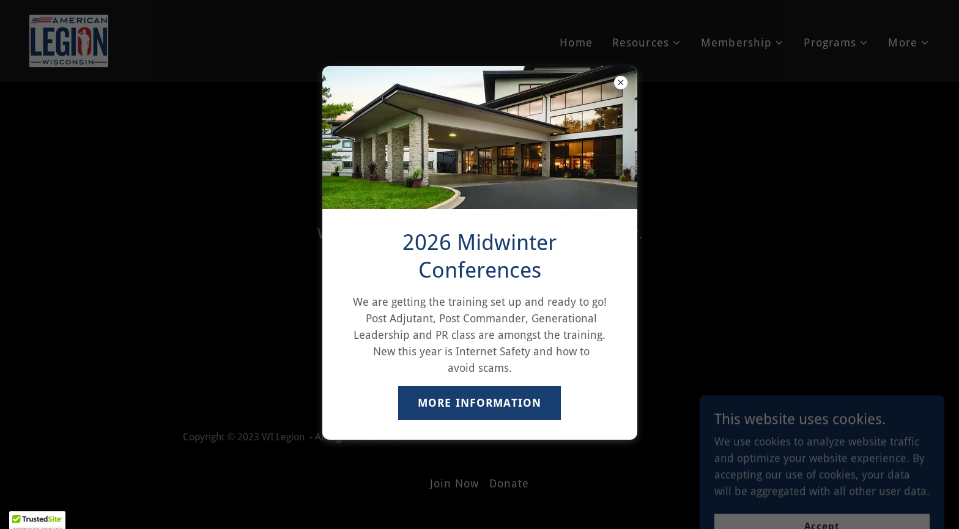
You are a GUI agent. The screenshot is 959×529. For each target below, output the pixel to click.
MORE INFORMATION (479, 402)
